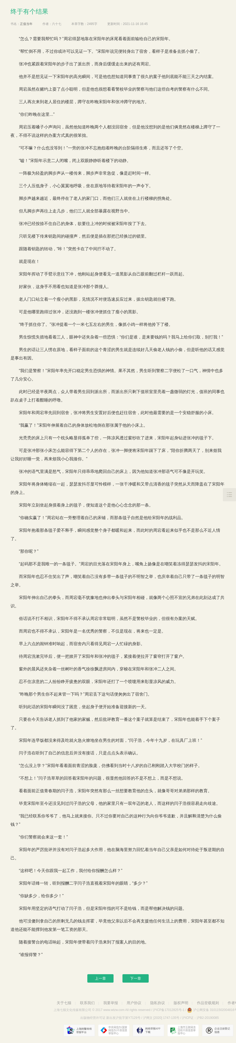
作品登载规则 (208, 1003)
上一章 (100, 978)
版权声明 (181, 1003)
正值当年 (26, 24)
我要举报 (110, 1003)
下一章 (135, 978)
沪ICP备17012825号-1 (168, 1010)
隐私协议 (157, 1003)
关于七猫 (64, 1003)
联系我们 (87, 1003)
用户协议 (134, 1003)
